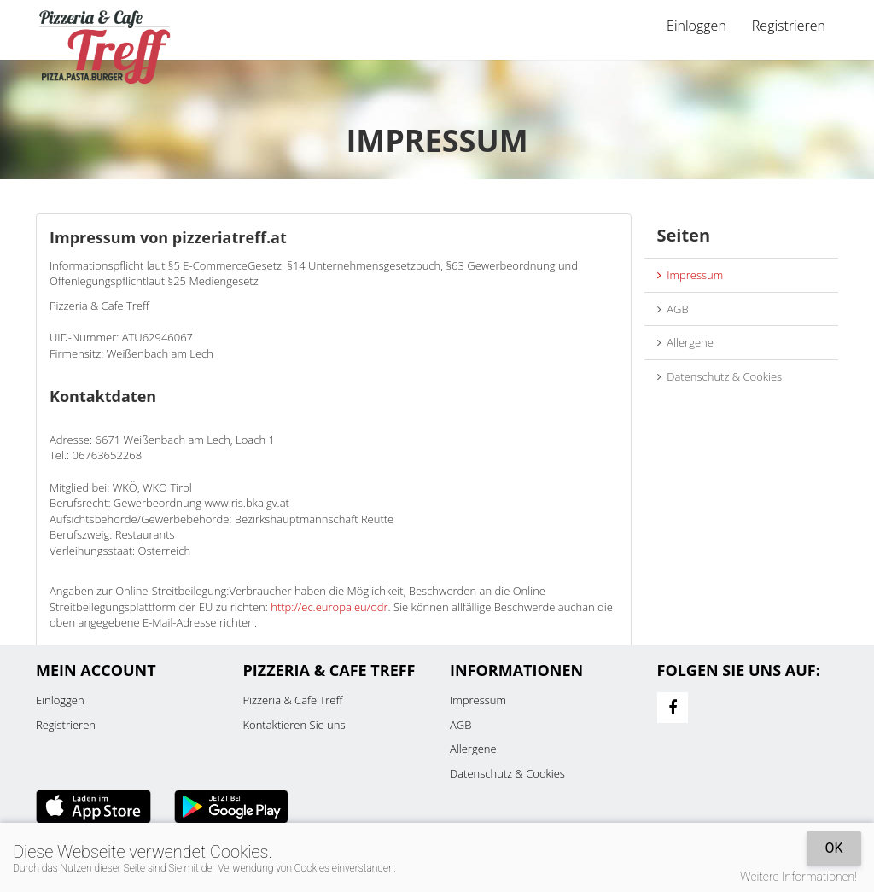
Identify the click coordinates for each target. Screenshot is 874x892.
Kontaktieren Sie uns (294, 724)
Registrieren (788, 25)
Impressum (690, 275)
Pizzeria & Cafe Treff (293, 700)
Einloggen (696, 25)
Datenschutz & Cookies (720, 376)
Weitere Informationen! (798, 876)
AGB (673, 309)
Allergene (685, 342)
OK (833, 848)
